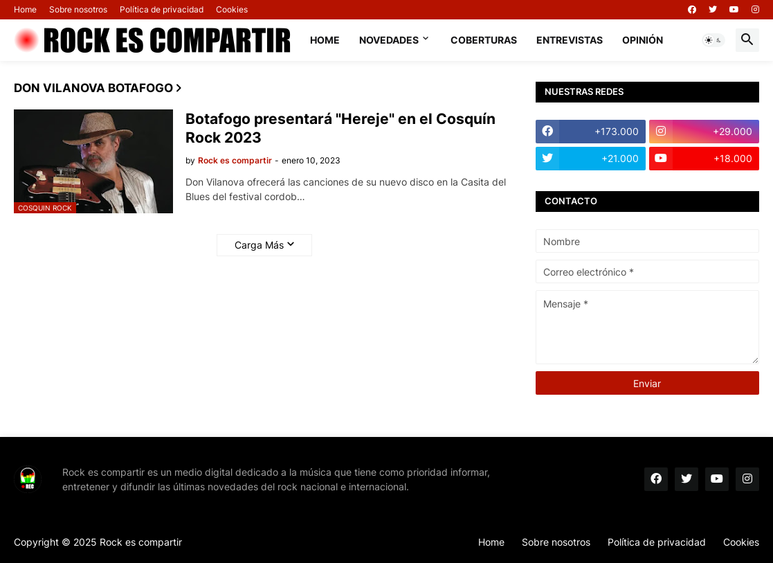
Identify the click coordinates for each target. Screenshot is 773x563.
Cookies (232, 9)
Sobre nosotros (78, 9)
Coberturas (484, 40)
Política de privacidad (161, 9)
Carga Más (259, 245)
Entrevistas (569, 40)
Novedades (389, 40)
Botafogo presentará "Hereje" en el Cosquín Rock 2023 (340, 128)
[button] (713, 40)
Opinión (642, 40)
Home (25, 9)
